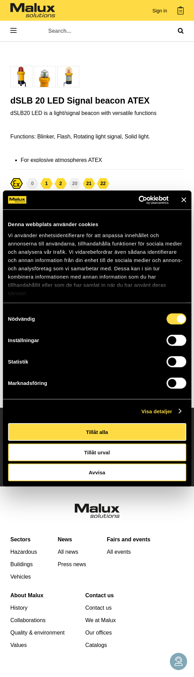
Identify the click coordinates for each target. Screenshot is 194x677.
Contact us (99, 595)
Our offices (98, 633)
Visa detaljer (156, 411)
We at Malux (100, 620)
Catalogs (96, 645)
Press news (72, 564)
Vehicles (20, 577)
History (19, 608)
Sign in (159, 10)
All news (68, 552)
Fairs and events (128, 539)
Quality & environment (37, 633)
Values (18, 645)
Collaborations (27, 620)
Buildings (21, 564)
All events (119, 552)
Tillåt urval (97, 452)
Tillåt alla (97, 432)
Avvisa (97, 472)
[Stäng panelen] (183, 199)
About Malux (26, 595)
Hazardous (23, 552)
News (65, 539)
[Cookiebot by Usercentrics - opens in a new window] (138, 199)
